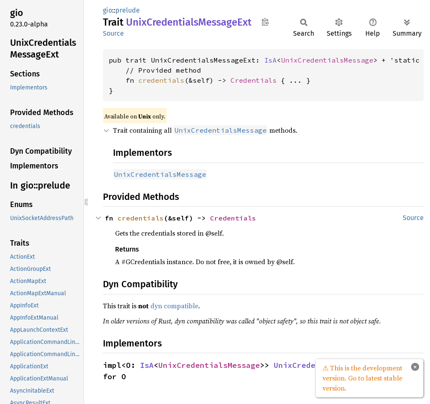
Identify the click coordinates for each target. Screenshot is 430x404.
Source (113, 33)
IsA (270, 60)
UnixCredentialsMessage (327, 60)
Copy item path (265, 22)
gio (107, 10)
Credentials (254, 80)
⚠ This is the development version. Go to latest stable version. (362, 378)
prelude (127, 10)
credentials (161, 80)
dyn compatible (174, 305)
